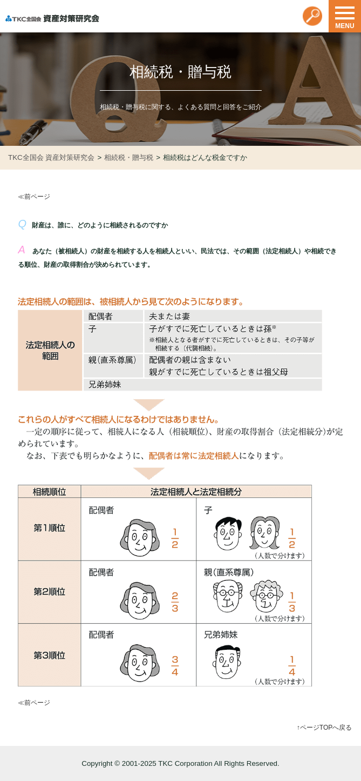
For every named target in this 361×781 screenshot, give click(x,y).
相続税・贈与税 (128, 157)
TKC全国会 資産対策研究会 (51, 157)
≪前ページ (34, 196)
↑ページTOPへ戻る (324, 727)
